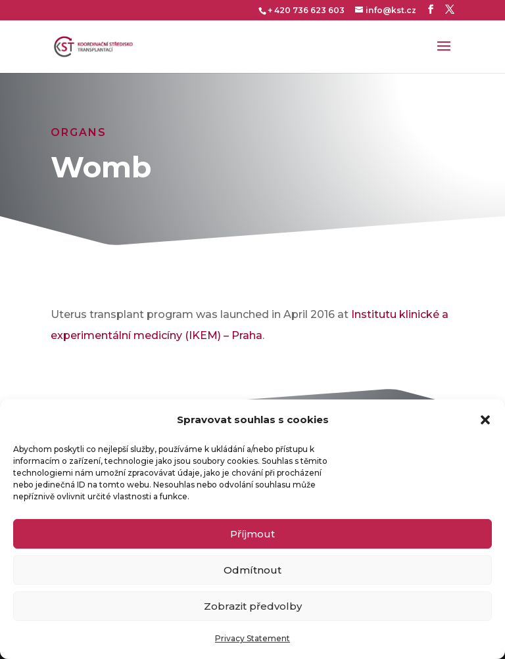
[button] (485, 419)
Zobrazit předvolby (253, 606)
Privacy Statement (252, 638)
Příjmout (252, 534)
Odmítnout (252, 570)
